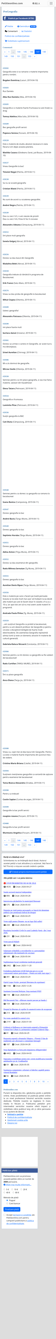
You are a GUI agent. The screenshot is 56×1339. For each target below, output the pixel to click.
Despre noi (12, 1233)
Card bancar (14, 1313)
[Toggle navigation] (51, 3)
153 (29, 56)
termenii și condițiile (22, 1325)
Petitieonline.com (12, 3)
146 (31, 51)
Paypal (12, 1310)
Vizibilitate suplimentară (17, 41)
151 (18, 56)
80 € (17, 1302)
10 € (16, 1299)
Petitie (9, 26)
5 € (7, 1299)
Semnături (26, 26)
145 (25, 51)
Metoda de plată (11, 1307)
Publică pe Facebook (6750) (18, 18)
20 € (25, 1299)
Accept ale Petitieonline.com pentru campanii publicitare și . (20, 1329)
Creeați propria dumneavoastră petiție (28, 982)
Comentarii (11, 31)
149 (5, 56)
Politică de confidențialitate (17, 36)
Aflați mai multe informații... (17, 1295)
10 (43, 1192)
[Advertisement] (28, 90)
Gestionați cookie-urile (17, 1230)
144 (18, 51)
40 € (8, 1302)
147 (37, 51)
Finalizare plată (12, 1319)
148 (44, 51)
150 (12, 56)
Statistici (27, 31)
